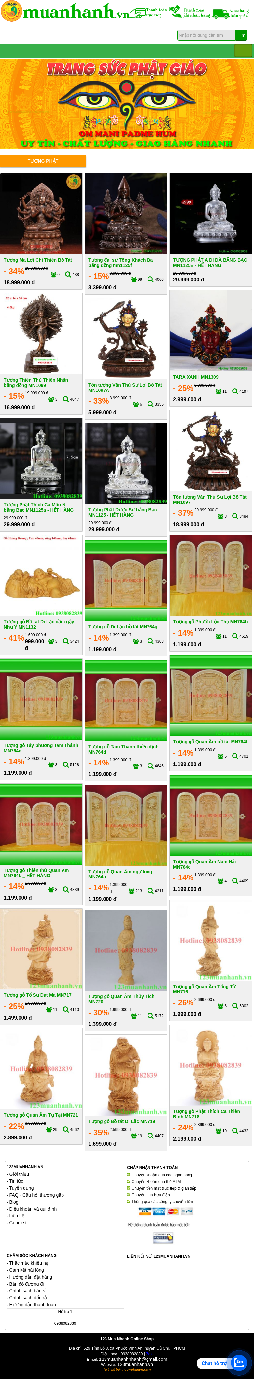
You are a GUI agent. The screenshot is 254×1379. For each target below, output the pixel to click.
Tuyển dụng (21, 1188)
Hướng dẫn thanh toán (32, 1304)
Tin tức (16, 1181)
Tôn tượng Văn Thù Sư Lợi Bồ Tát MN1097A (125, 387)
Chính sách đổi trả (28, 1297)
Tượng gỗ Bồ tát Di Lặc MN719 (121, 1121)
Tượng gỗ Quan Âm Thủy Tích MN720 (121, 999)
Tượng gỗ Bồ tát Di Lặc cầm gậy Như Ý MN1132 (39, 624)
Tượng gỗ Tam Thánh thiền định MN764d (123, 749)
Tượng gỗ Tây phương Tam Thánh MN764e (41, 748)
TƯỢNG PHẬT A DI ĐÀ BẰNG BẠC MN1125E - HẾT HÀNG (210, 262)
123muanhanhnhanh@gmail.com (133, 1359)
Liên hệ (16, 1215)
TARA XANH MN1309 (196, 377)
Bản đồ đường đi (26, 1283)
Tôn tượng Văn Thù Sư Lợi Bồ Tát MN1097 (210, 499)
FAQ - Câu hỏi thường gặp (36, 1195)
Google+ (18, 1222)
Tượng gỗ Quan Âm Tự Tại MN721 (41, 1115)
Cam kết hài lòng (26, 1270)
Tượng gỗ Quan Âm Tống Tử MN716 (204, 989)
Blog (14, 1202)
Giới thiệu (19, 1174)
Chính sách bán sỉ (28, 1290)
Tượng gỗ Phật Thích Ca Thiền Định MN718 (206, 1114)
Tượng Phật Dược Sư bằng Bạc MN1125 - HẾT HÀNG (122, 512)
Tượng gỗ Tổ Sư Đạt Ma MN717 (38, 995)
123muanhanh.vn (135, 1364)
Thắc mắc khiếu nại (29, 1263)
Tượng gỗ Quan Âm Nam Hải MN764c (204, 864)
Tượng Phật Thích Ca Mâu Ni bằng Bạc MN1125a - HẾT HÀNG (39, 507)
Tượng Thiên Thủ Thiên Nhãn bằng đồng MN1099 (36, 382)
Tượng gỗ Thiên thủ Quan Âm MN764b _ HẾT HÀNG (36, 873)
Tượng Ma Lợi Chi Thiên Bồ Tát (38, 260)
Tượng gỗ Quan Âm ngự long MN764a (120, 874)
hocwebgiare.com (136, 1369)
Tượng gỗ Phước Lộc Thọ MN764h (210, 621)
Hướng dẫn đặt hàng (30, 1277)
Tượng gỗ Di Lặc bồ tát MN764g (122, 626)
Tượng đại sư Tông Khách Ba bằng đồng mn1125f (120, 262)
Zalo (149, 1354)
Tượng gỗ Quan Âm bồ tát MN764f (210, 741)
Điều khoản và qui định (33, 1208)
